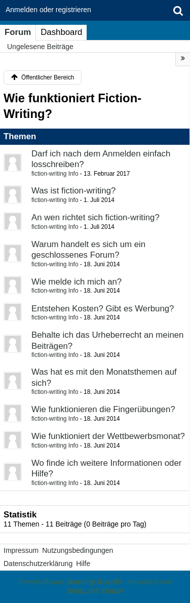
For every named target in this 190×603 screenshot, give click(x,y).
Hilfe (83, 563)
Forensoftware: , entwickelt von (95, 586)
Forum (18, 32)
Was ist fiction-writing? (73, 190)
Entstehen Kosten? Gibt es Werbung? (102, 308)
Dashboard (61, 32)
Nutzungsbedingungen (77, 550)
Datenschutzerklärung (38, 563)
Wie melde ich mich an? (76, 282)
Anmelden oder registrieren (48, 10)
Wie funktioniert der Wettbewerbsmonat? (108, 436)
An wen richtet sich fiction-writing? (95, 217)
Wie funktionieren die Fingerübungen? (103, 409)
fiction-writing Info (55, 173)
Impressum (21, 550)
